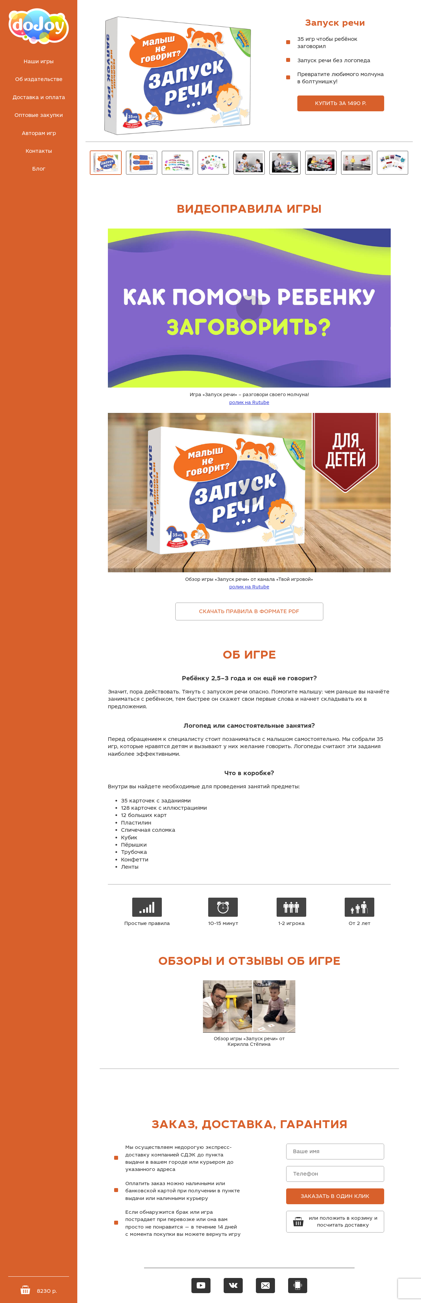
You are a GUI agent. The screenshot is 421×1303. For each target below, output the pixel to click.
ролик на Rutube (249, 402)
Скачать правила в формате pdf (249, 611)
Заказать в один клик (335, 1196)
